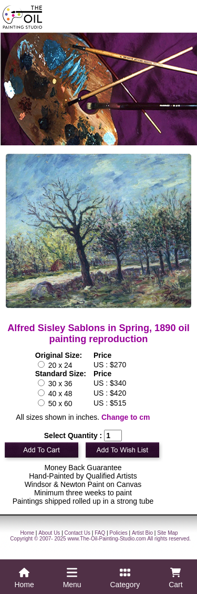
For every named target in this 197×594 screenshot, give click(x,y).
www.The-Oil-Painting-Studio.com (106, 539)
